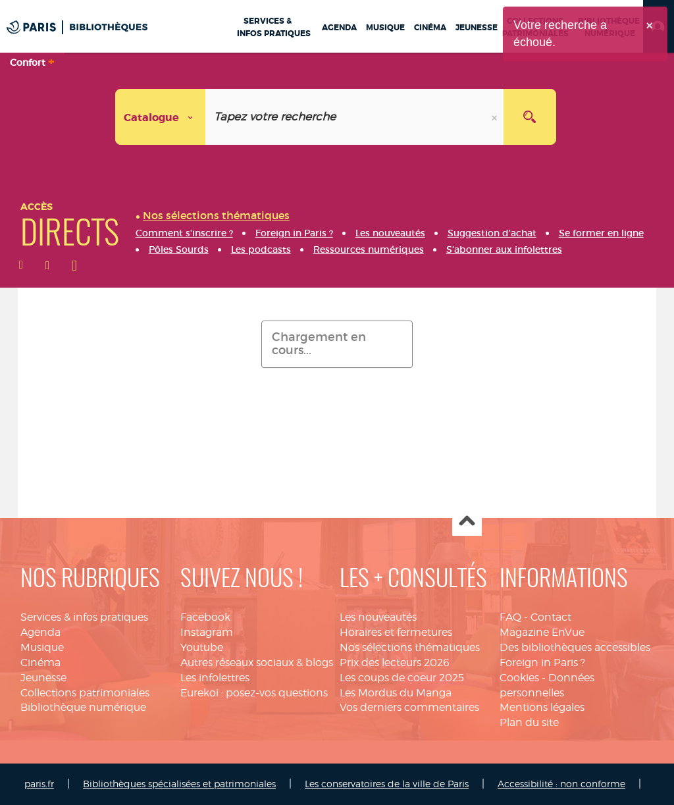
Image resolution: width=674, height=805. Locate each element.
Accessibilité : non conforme (561, 783)
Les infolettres (214, 677)
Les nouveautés (378, 617)
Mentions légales (542, 707)
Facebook (205, 617)
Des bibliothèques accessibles (575, 647)
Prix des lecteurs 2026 (395, 662)
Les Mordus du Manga (396, 693)
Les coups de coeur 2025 (402, 677)
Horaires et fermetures (396, 632)
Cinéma (40, 662)
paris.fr (39, 783)
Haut (467, 521)
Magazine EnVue (542, 632)
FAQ (510, 617)
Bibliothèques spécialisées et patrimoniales (179, 783)
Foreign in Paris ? (542, 662)
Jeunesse (43, 677)
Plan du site (529, 722)
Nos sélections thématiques (410, 647)
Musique (42, 647)
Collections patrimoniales (84, 693)
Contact (551, 617)
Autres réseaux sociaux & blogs (256, 662)
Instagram (206, 632)
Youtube (201, 647)
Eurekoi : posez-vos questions (254, 693)
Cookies (519, 677)
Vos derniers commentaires (409, 707)
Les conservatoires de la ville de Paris (387, 783)
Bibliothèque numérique (83, 707)
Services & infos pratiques (84, 617)
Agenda (40, 632)
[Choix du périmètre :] (160, 117)
